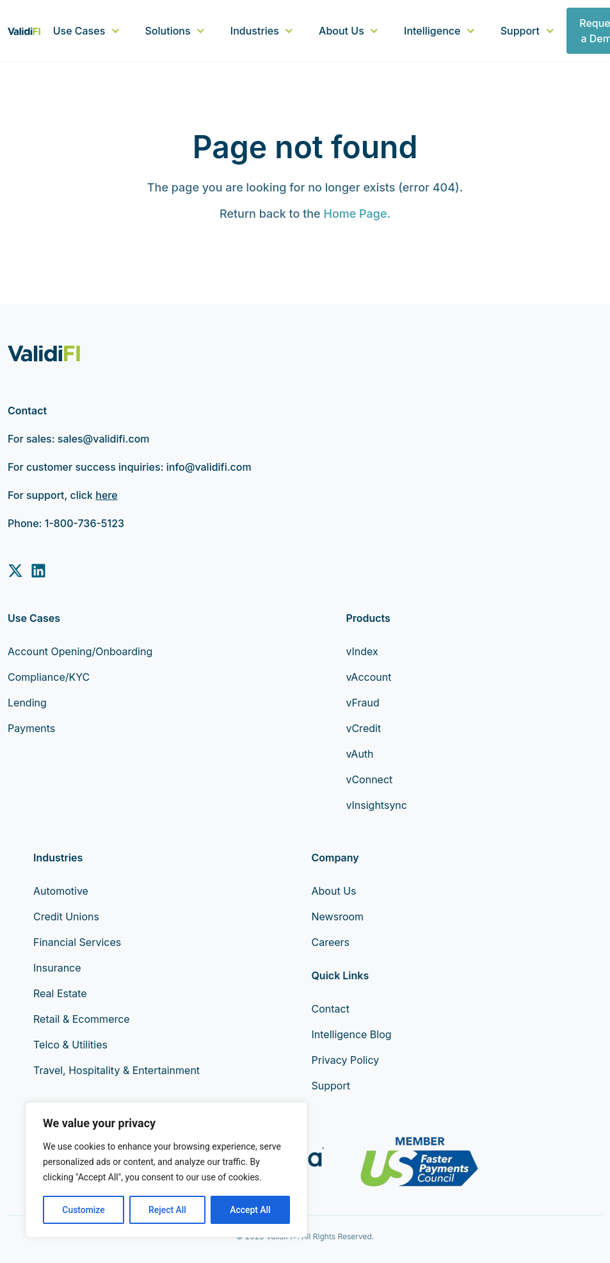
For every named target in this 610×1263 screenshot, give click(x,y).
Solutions (175, 30)
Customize (83, 1210)
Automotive (60, 890)
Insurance (57, 967)
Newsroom (338, 916)
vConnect (369, 779)
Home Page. (356, 213)
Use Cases (86, 30)
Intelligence (439, 30)
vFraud (362, 702)
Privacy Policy (346, 1060)
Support (527, 30)
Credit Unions (66, 916)
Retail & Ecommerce (81, 1019)
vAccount (368, 677)
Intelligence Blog (352, 1034)
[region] (166, 1170)
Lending (27, 702)
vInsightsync (376, 805)
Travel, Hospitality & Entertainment (116, 1070)
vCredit (363, 728)
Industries (261, 30)
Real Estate (60, 993)
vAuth (359, 753)
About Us (348, 30)
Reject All (167, 1210)
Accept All (250, 1210)
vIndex (362, 651)
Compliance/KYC (49, 677)
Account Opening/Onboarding (80, 651)
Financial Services (77, 942)
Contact (330, 1008)
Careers (331, 942)
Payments (31, 728)
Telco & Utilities (70, 1044)
